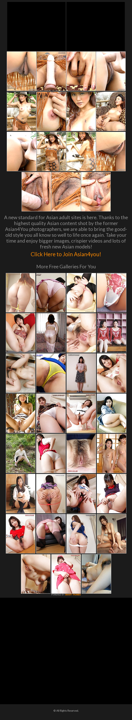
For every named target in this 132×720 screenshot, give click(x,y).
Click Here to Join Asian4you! (66, 253)
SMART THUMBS (73, 595)
